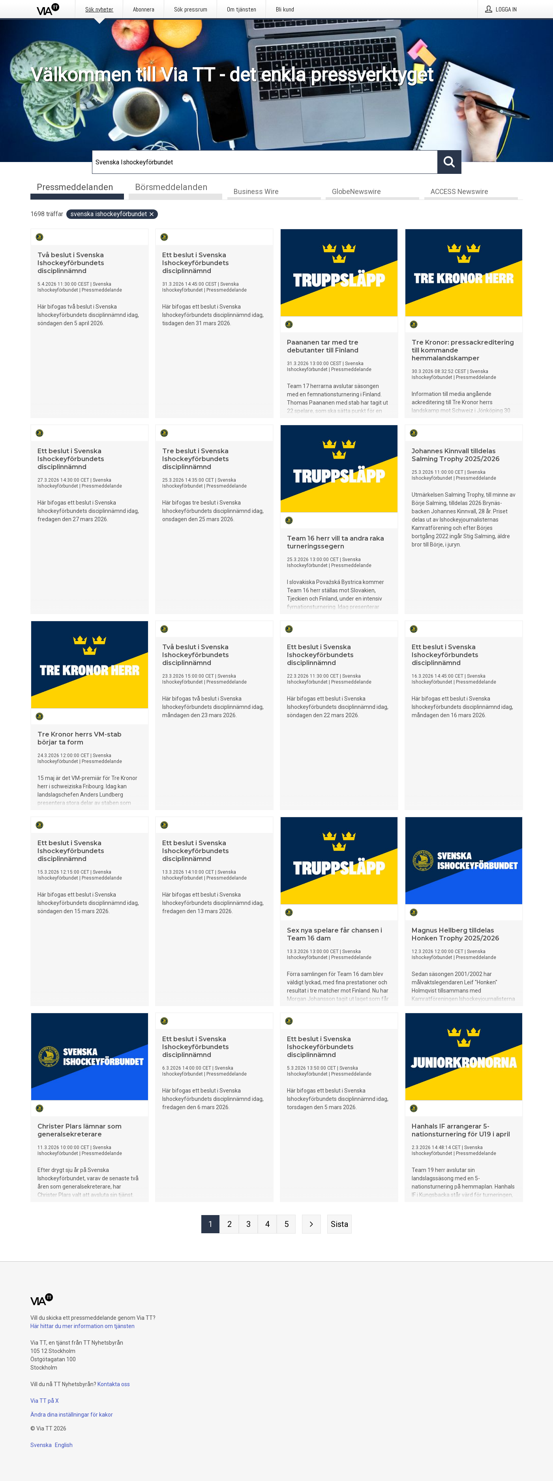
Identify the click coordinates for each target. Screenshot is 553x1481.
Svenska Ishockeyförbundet (112, 214)
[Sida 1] (210, 1224)
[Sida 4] (267, 1224)
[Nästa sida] (311, 1224)
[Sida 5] (286, 1224)
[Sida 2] (229, 1224)
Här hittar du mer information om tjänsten (82, 1326)
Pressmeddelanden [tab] (75, 187)
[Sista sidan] (339, 1224)
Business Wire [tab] (256, 192)
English (64, 1445)
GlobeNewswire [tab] (356, 192)
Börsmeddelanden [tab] (171, 187)
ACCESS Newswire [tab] (459, 192)
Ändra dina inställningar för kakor (71, 1414)
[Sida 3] (248, 1224)
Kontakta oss (113, 1384)
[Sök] (265, 162)
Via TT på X (44, 1401)
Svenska (41, 1445)
